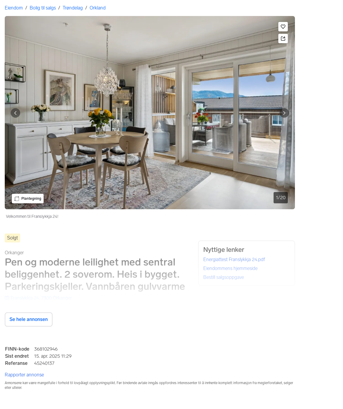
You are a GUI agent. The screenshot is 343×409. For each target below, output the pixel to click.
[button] (283, 26)
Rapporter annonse (24, 375)
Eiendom (14, 8)
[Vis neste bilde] (284, 113)
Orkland (98, 8)
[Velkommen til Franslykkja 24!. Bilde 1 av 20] (150, 112)
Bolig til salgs (43, 8)
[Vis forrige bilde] (15, 113)
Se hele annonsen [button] (28, 319)
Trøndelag (73, 8)
